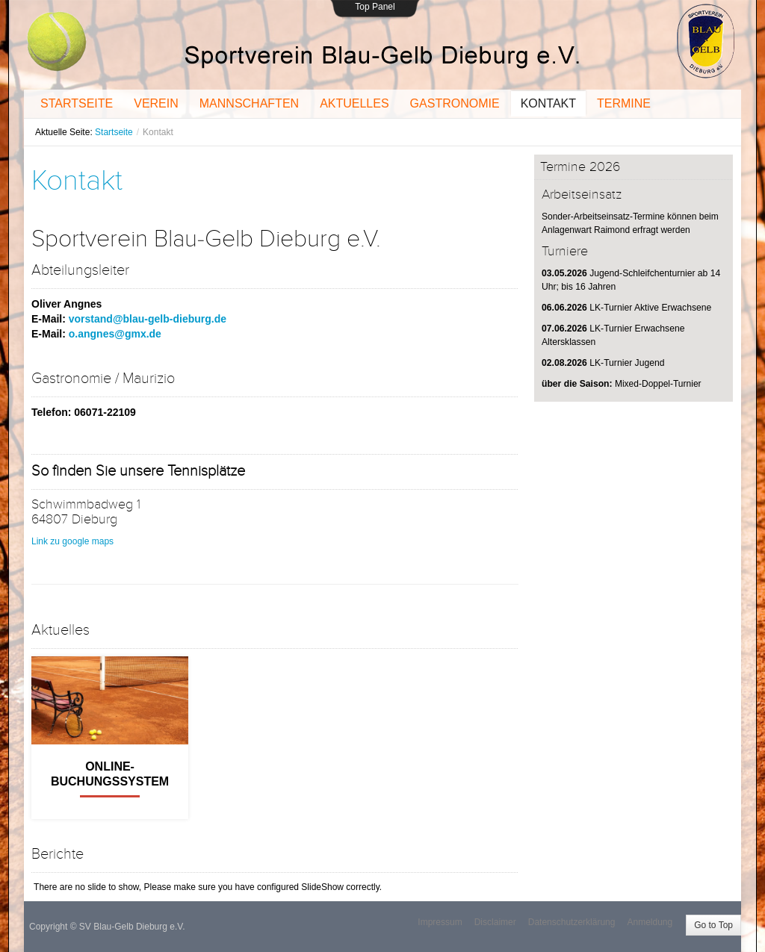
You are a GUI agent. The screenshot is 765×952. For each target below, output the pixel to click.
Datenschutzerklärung (572, 922)
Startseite (114, 132)
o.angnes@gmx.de (115, 334)
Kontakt (77, 181)
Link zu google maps (72, 541)
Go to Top (713, 925)
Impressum (440, 922)
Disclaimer (495, 922)
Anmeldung (649, 922)
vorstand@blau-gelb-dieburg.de (147, 319)
